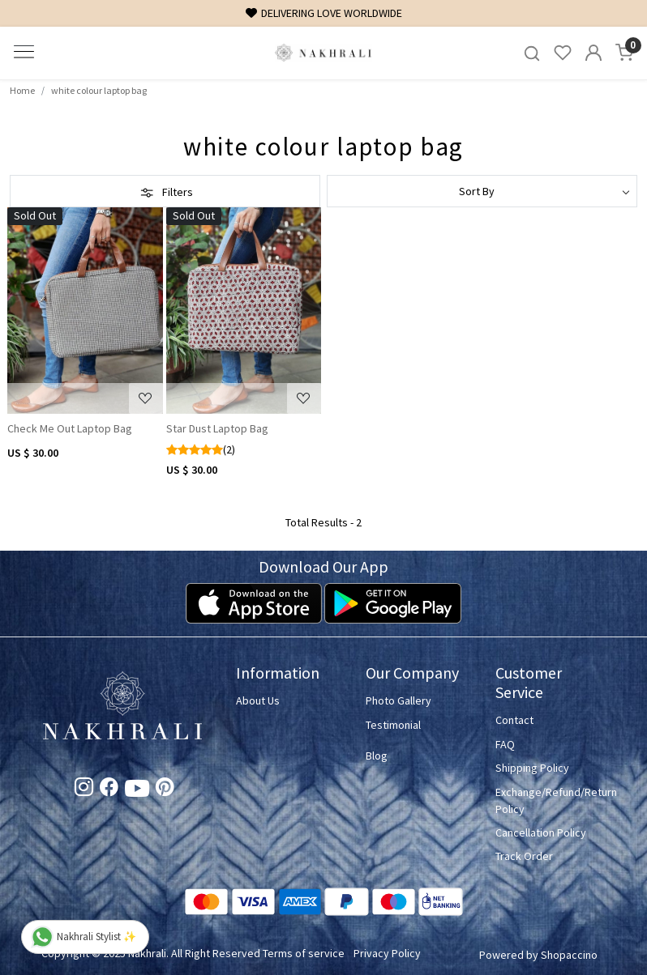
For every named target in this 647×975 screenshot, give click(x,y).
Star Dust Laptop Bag (217, 428)
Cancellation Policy (540, 832)
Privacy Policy (387, 953)
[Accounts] (593, 53)
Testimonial (393, 724)
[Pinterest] (165, 789)
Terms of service (304, 953)
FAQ (505, 744)
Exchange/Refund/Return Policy (550, 800)
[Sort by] (482, 191)
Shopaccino (569, 954)
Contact (514, 720)
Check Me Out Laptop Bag (69, 428)
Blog (377, 755)
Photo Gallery (398, 700)
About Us (258, 700)
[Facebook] (109, 789)
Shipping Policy (532, 767)
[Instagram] (83, 789)
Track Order (524, 856)
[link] (531, 53)
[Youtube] (137, 791)
